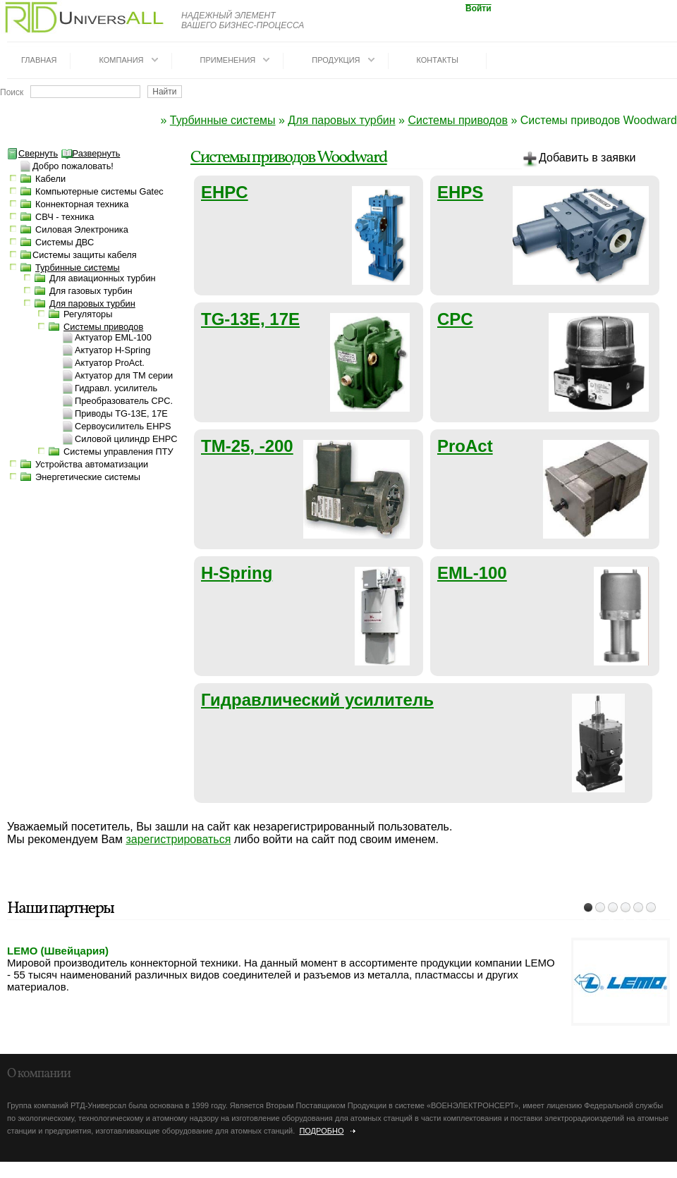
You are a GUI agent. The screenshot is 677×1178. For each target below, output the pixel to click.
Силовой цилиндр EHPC (126, 439)
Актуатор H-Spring (112, 350)
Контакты (437, 60)
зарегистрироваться (178, 839)
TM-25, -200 (247, 445)
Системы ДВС (64, 242)
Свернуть (32, 153)
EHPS (460, 192)
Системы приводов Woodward (288, 158)
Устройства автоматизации (91, 464)
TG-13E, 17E (250, 319)
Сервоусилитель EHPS (123, 426)
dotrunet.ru (125, 1172)
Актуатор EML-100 (113, 337)
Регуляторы (87, 314)
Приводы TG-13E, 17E (121, 413)
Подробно (321, 1131)
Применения (228, 60)
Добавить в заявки (578, 160)
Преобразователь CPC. (124, 400)
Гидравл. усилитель (116, 388)
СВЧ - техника (64, 216)
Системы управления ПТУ (118, 451)
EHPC (224, 192)
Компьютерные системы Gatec (99, 191)
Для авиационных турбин (102, 278)
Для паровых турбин (341, 120)
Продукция (336, 60)
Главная (38, 60)
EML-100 (472, 572)
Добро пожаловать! (73, 166)
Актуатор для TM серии (124, 375)
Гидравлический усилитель (317, 699)
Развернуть (91, 153)
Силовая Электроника (81, 229)
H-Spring (236, 572)
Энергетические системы (87, 477)
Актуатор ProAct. (110, 362)
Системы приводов (458, 120)
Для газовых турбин (91, 291)
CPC (455, 319)
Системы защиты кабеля (84, 255)
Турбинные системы (223, 120)
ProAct (465, 445)
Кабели (50, 178)
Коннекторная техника (81, 204)
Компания (121, 60)
